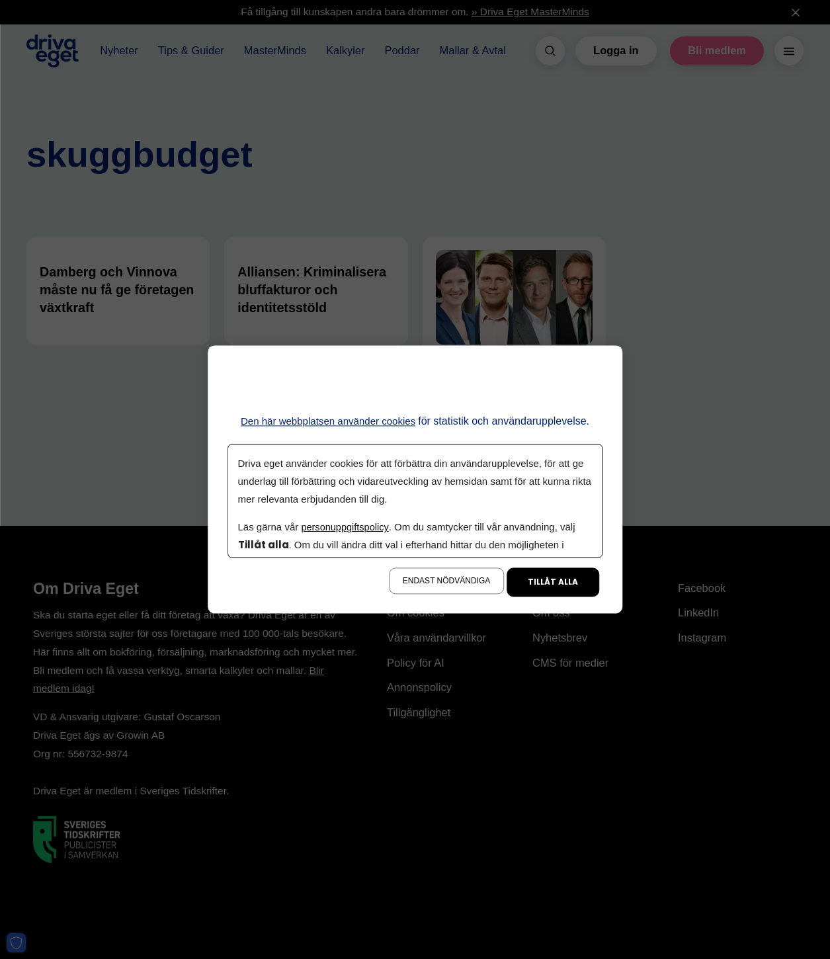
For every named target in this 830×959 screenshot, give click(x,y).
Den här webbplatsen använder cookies (328, 421)
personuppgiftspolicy (347, 527)
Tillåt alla (553, 582)
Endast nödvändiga (446, 581)
